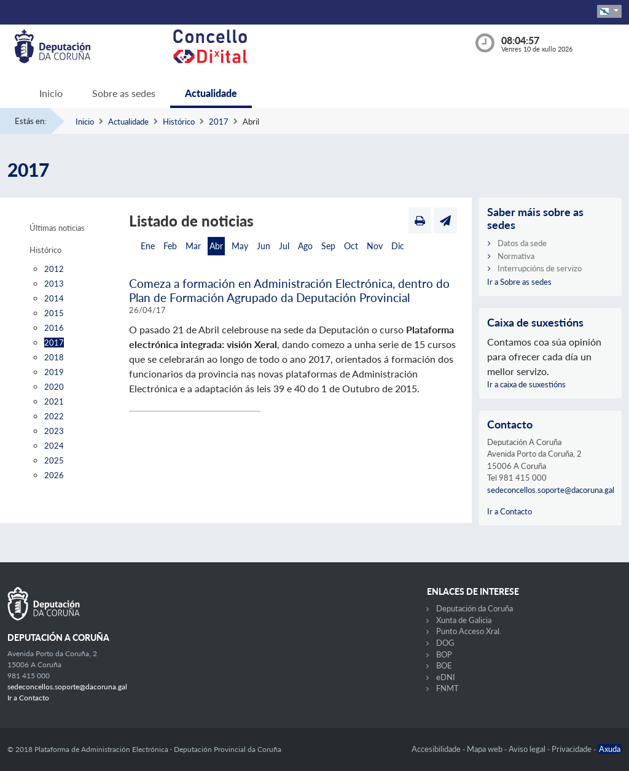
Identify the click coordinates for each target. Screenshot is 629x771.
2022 (54, 416)
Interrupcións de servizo (540, 268)
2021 (54, 401)
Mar (193, 246)
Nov (375, 246)
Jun (263, 246)
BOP (444, 654)
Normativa (516, 256)
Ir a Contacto (509, 511)
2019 (54, 372)
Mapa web (485, 749)
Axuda (609, 749)
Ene (148, 246)
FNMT (447, 688)
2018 (54, 357)
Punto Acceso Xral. (468, 631)
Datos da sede (522, 243)
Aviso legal (528, 749)
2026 (54, 475)
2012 (54, 269)
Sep (328, 246)
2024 (54, 446)
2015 (54, 313)
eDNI (445, 677)
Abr (216, 246)
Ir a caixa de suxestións (526, 384)
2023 (54, 431)
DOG (445, 643)
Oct (351, 246)
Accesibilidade (437, 749)
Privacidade (572, 749)
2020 (54, 387)
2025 (54, 460)
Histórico (179, 121)
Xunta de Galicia (463, 620)
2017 (219, 121)
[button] (609, 11)
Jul (284, 246)
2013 (54, 284)
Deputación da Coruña (474, 608)
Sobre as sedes (123, 93)
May (240, 246)
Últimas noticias (57, 228)
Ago (305, 246)
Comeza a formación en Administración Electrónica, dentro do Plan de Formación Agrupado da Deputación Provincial (289, 290)
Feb (170, 246)
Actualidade (211, 93)
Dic (397, 246)
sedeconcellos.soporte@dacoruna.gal (550, 490)
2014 (54, 298)
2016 (54, 328)
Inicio (51, 93)
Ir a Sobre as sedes (519, 282)
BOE (444, 665)
